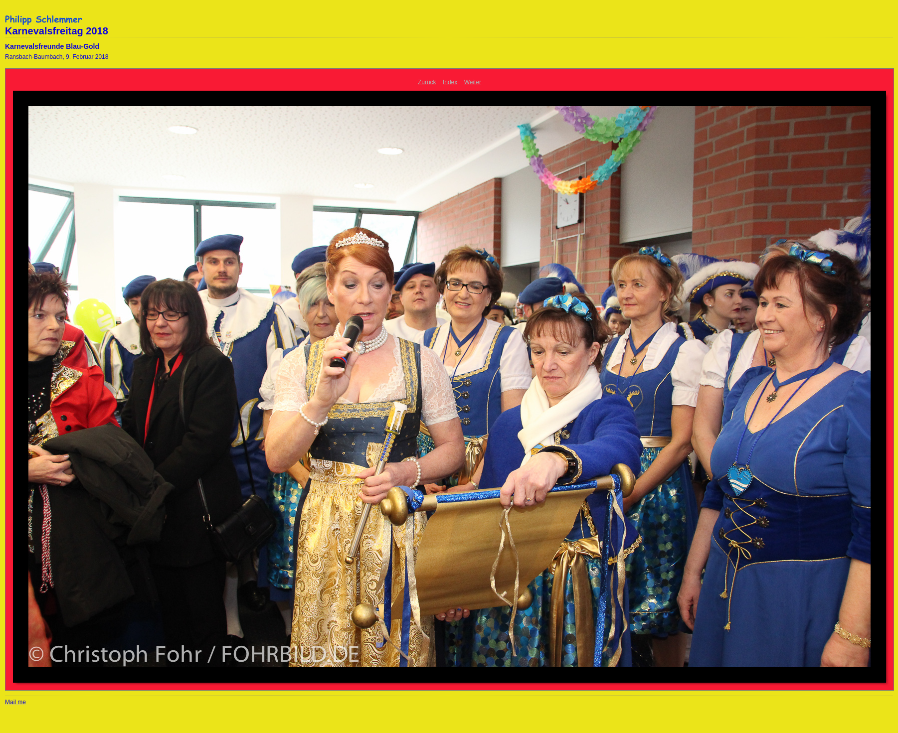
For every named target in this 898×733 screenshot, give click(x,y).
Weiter (472, 82)
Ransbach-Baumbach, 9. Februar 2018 (56, 56)
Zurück (427, 82)
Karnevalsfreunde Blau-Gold (52, 46)
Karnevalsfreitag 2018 (56, 30)
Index (450, 82)
